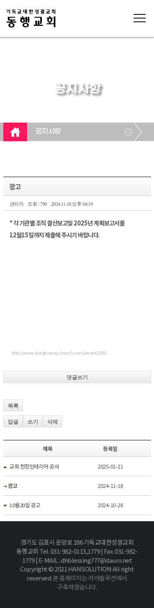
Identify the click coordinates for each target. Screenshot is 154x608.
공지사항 (48, 132)
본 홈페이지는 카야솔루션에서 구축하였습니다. (90, 582)
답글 (13, 422)
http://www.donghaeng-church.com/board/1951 (59, 352)
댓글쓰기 (77, 377)
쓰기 (33, 422)
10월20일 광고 (24, 505)
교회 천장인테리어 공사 (34, 466)
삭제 (52, 422)
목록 (13, 406)
